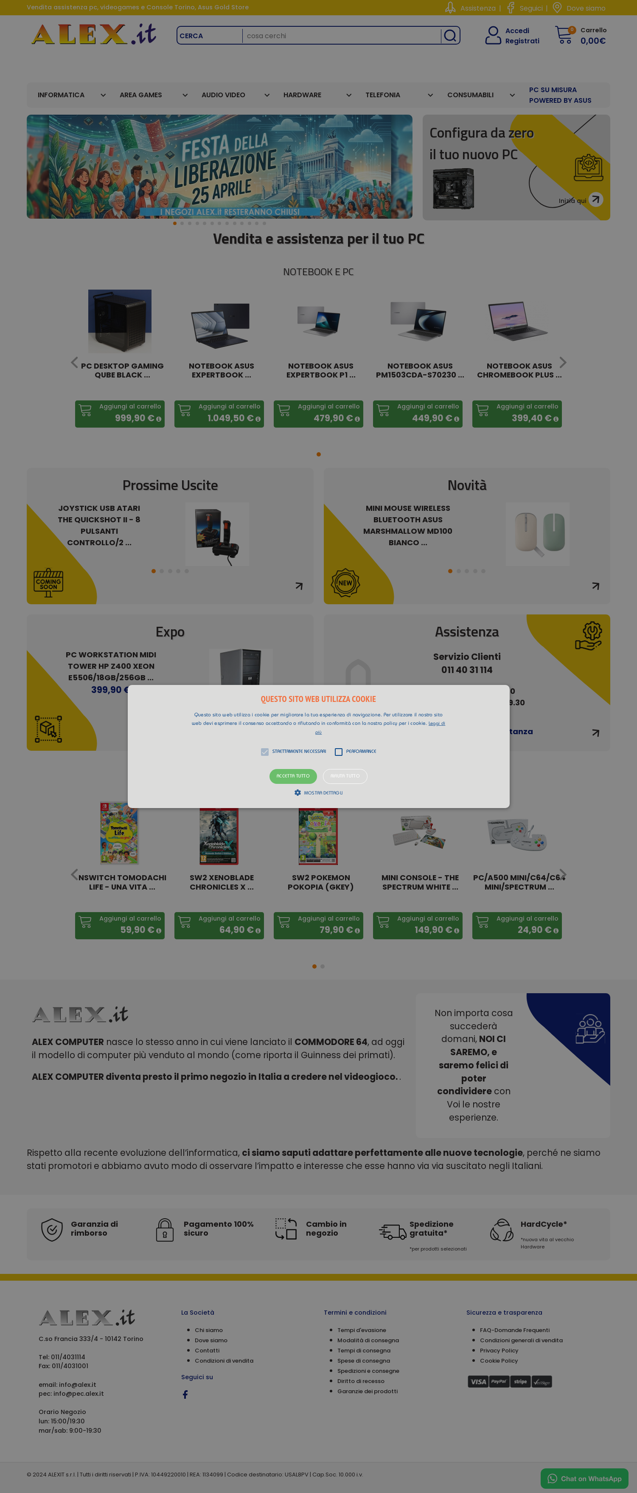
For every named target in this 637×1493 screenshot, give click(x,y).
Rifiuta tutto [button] (345, 776)
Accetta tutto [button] (293, 776)
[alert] (318, 746)
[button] (319, 746)
